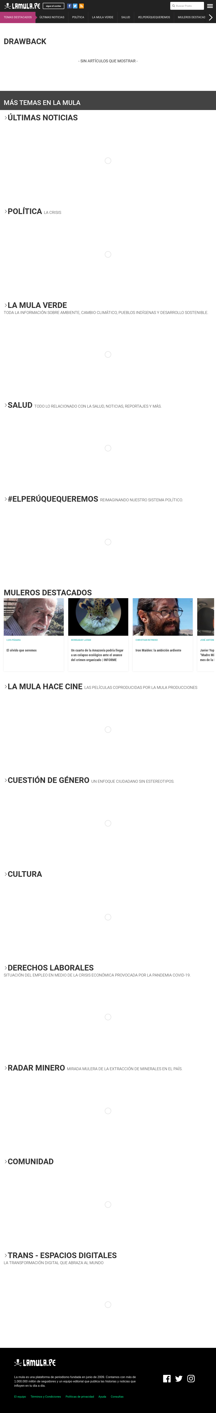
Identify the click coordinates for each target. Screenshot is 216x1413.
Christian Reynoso (147, 640)
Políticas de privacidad (80, 1396)
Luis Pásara (14, 640)
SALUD (125, 17)
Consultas (117, 1396)
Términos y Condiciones (46, 1396)
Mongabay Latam (81, 640)
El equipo (20, 1396)
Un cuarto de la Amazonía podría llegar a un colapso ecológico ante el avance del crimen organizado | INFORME (97, 655)
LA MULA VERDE (102, 17)
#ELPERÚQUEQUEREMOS (154, 17)
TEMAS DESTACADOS (18, 17)
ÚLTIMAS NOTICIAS (52, 17)
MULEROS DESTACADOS (193, 17)
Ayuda (102, 1396)
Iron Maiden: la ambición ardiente (158, 650)
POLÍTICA (78, 17)
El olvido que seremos (22, 650)
